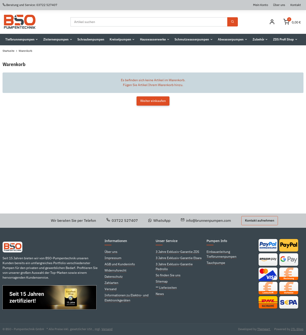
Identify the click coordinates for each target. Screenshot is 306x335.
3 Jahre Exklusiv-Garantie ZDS (177, 252)
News (160, 294)
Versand (111, 289)
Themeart (264, 329)
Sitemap (162, 281)
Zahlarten (111, 283)
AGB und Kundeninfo (120, 264)
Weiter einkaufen (153, 101)
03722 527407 (122, 220)
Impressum (113, 258)
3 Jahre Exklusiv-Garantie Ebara (178, 258)
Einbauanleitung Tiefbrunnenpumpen (221, 254)
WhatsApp (159, 220)
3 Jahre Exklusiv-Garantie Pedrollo (174, 266)
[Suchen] (149, 21)
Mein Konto (260, 5)
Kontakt (295, 5)
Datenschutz (114, 276)
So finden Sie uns (168, 275)
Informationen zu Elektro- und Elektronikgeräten (127, 297)
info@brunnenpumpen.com (206, 220)
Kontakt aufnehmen (259, 220)
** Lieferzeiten (166, 288)
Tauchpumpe (216, 263)
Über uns (279, 5)
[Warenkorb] (292, 22)
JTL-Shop (297, 329)
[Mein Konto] (271, 22)
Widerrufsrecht (115, 270)
